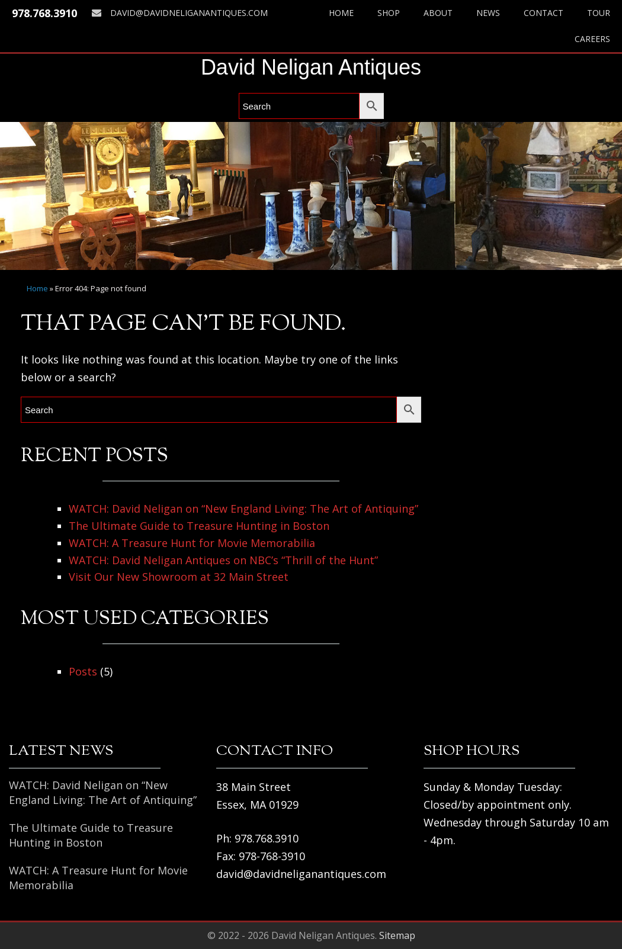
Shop (388, 12)
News (488, 12)
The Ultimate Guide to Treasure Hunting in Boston (199, 526)
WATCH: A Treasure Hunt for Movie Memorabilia (192, 543)
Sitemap (397, 935)
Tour (598, 12)
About (438, 12)
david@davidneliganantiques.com (180, 12)
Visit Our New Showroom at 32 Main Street (178, 577)
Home (341, 12)
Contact (543, 12)
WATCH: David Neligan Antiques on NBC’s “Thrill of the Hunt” (223, 560)
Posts (83, 671)
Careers (592, 38)
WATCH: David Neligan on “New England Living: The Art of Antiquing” (243, 508)
